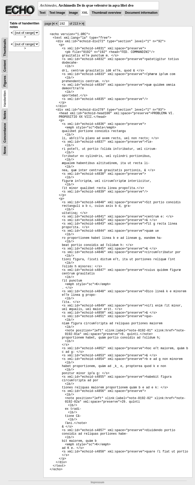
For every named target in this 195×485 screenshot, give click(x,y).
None (5, 150)
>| (83, 23)
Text (42, 12)
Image (73, 12)
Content (5, 66)
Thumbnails (5, 47)
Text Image (57, 12)
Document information (141, 12)
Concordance (5, 133)
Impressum (97, 482)
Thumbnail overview (106, 12)
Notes (5, 115)
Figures (5, 81)
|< (53, 23)
